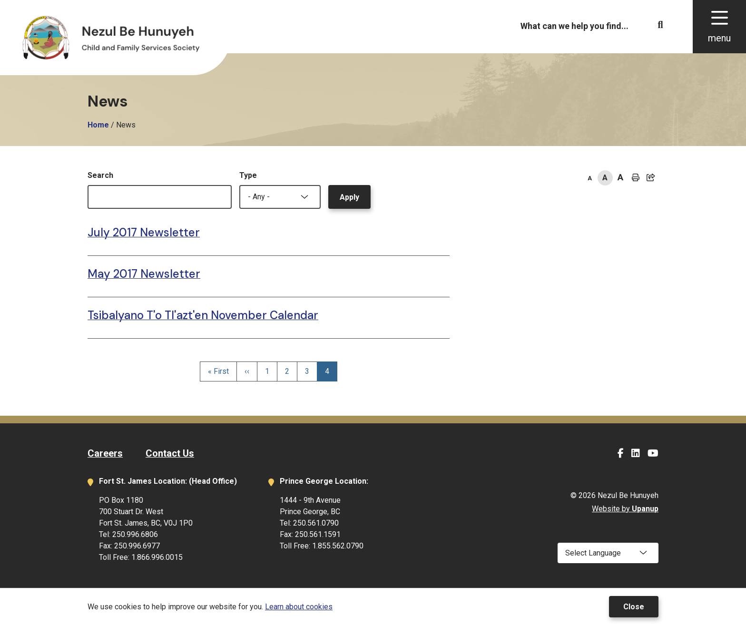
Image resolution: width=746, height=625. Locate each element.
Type (248, 175)
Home (98, 124)
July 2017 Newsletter (144, 232)
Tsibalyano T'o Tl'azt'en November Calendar (203, 315)
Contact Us (170, 453)
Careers (105, 453)
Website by (625, 508)
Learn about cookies (299, 606)
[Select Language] (608, 553)
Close (633, 606)
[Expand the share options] (650, 178)
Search (100, 175)
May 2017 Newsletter (144, 273)
